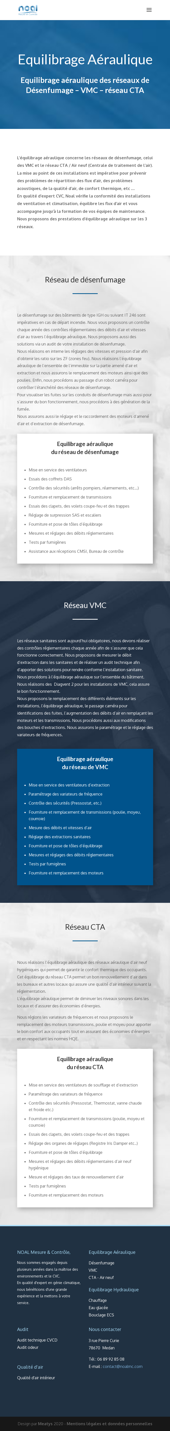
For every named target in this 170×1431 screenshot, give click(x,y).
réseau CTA (124, 89)
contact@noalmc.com (123, 1366)
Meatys (45, 1423)
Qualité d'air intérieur (36, 1377)
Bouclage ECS (101, 1314)
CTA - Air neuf (101, 1277)
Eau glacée (98, 1307)
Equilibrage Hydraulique (114, 1289)
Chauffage (98, 1300)
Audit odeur (27, 1347)
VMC (89, 89)
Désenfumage (50, 89)
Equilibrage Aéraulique (112, 1252)
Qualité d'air (30, 1367)
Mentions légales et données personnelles (109, 1423)
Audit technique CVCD (37, 1340)
